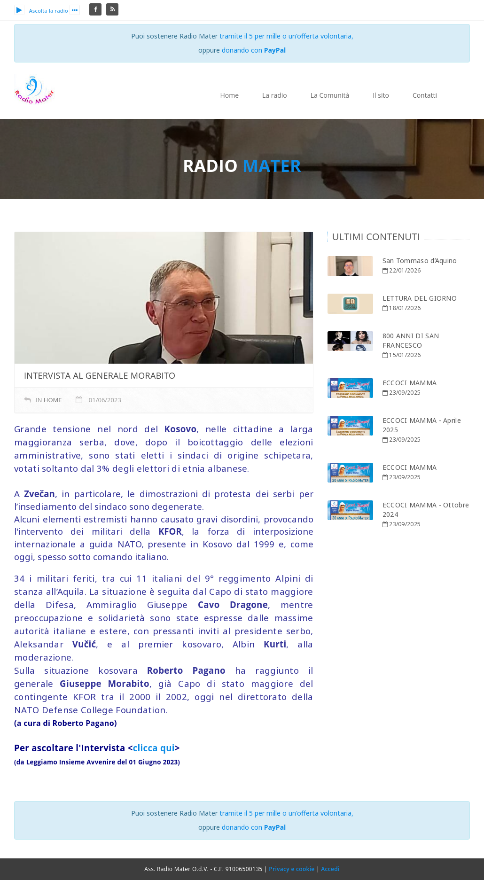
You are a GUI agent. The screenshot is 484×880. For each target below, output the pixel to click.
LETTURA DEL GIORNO (420, 298)
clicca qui (154, 748)
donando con (254, 50)
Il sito (381, 95)
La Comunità (330, 95)
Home (229, 95)
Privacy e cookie (291, 869)
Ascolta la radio (41, 10)
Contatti (425, 95)
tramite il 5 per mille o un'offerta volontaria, (286, 35)
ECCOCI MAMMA (410, 382)
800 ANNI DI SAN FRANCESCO (411, 340)
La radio (274, 95)
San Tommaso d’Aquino (420, 260)
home (53, 400)
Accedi (330, 869)
